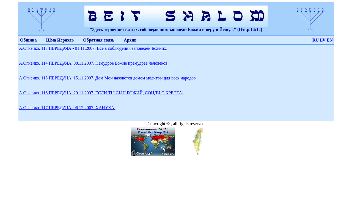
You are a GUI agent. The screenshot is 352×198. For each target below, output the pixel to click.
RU (315, 40)
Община (28, 40)
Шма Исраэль (60, 40)
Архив (130, 40)
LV (323, 40)
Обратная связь (98, 40)
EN (330, 40)
